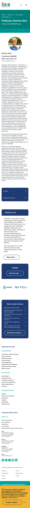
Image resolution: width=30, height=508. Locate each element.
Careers (17, 475)
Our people (19, 15)
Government (5, 402)
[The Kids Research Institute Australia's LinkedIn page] (16, 460)
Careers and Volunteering (8, 382)
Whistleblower (5, 473)
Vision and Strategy (7, 420)
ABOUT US (5, 417)
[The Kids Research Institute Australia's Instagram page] (6, 460)
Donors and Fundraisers (8, 396)
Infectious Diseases (7, 358)
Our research (6, 351)
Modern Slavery (19, 473)
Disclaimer (4, 470)
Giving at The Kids (6, 378)
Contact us (10, 15)
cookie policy (12, 497)
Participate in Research (8, 380)
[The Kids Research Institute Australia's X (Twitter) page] (9, 460)
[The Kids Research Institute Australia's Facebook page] (3, 460)
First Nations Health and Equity (10, 354)
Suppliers (4, 400)
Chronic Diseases (6, 356)
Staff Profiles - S (6, 17)
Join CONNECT (5, 376)
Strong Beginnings (7, 362)
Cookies (3, 475)
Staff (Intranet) (5, 404)
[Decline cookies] (25, 502)
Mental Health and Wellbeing (9, 364)
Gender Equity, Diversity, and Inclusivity (12, 428)
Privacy (17, 470)
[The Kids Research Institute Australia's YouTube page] (12, 460)
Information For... (8, 390)
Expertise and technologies (9, 366)
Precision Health (6, 360)
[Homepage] (6, 5)
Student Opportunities (8, 384)
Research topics (6, 368)
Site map (4, 478)
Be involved (6, 373)
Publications (5, 424)
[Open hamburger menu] (26, 5)
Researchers (5, 398)
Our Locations (5, 426)
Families (4, 394)
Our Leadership (6, 422)
